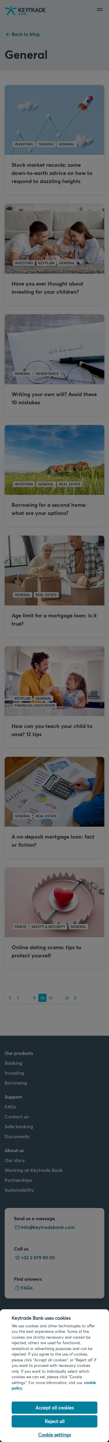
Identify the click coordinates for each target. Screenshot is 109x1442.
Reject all (55, 1421)
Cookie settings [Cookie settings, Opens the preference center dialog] (54, 1435)
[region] (54, 1375)
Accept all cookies (54, 1407)
